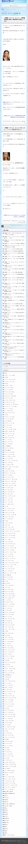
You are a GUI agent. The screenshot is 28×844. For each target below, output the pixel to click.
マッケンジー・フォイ (8, 703)
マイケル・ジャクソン (8, 695)
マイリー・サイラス (8, 699)
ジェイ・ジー (6, 539)
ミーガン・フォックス (8, 728)
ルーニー (6, 758)
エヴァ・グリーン (7, 441)
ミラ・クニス (6, 724)
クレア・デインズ (7, 489)
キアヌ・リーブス (7, 462)
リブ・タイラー (7, 751)
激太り (5, 820)
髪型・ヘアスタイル (8, 835)
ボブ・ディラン (7, 689)
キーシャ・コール (7, 475)
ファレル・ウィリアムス (9, 662)
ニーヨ (5, 631)
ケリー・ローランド (8, 510)
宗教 (5, 808)
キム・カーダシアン (8, 464)
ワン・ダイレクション (8, 780)
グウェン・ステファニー (9, 495)
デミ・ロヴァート (7, 602)
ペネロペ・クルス (7, 687)
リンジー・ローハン (8, 755)
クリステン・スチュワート (9, 485)
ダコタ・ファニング (8, 589)
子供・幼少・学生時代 (8, 803)
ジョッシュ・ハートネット (9, 564)
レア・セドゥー (7, 760)
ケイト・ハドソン (7, 502)
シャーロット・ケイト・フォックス (11, 531)
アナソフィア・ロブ (8, 387)
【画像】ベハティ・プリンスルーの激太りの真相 (13, 256)
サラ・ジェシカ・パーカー (9, 514)
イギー (5, 414)
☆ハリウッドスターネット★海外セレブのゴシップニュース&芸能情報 (13, 841)
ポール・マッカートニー (9, 691)
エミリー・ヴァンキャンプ (9, 429)
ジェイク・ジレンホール (9, 535)
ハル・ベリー (6, 643)
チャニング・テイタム (8, 593)
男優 (5, 824)
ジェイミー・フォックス (9, 537)
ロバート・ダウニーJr (8, 776)
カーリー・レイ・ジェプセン (10, 460)
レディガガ (6, 768)
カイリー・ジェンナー (8, 454)
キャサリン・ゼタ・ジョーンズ (10, 466)
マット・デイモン (7, 706)
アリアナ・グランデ (8, 391)
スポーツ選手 (6, 574)
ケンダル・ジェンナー (8, 512)
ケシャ (5, 506)
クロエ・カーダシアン (8, 491)
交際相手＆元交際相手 (8, 793)
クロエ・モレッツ (7, 493)
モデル (5, 739)
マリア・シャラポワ (8, 712)
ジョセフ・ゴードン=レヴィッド (10, 562)
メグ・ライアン (7, 733)
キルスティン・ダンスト (9, 473)
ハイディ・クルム (7, 637)
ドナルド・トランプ (8, 614)
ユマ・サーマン (7, 743)
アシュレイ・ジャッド (8, 381)
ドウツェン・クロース (8, 612)
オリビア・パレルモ (8, 448)
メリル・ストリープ (8, 735)
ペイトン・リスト (7, 685)
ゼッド (5, 581)
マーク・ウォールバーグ (9, 716)
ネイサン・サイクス (8, 633)
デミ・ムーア (6, 599)
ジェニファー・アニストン (9, 547)
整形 (23, 121)
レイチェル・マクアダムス (9, 764)
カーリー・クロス (7, 458)
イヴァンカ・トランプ (8, 416)
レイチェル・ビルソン (8, 762)
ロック (5, 774)
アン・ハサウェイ (7, 410)
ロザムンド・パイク (8, 772)
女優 (5, 801)
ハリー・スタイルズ (8, 641)
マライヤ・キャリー (17, 121)
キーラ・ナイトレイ (8, 477)
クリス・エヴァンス (8, 487)
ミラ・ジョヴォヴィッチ (9, 726)
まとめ (5, 377)
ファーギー (6, 664)
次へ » (9, 226)
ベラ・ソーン (6, 683)
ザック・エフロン (7, 518)
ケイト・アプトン (7, 500)
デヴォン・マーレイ (8, 606)
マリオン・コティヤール (9, 714)
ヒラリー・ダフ (7, 654)
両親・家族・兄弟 (7, 791)
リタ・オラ (6, 749)
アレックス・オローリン (9, 400)
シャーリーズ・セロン (8, 529)
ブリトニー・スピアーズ (9, 668)
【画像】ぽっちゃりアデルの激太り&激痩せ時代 (13, 251)
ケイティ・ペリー (7, 497)
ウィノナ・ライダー (8, 418)
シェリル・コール (7, 522)
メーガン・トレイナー (8, 737)
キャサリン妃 (6, 468)
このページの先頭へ (22, 841)
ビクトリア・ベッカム (8, 656)
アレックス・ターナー (8, 402)
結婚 (5, 832)
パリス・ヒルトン (7, 645)
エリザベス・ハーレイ (8, 433)
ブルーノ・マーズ (7, 670)
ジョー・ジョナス (7, 570)
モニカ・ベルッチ (7, 741)
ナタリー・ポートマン (8, 618)
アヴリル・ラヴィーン (8, 412)
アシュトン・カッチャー (9, 379)
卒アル (5, 797)
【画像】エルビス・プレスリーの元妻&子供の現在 (14, 277)
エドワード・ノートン (8, 423)
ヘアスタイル (6, 676)
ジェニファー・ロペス (8, 550)
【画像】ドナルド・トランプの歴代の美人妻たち (13, 303)
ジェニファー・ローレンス (9, 552)
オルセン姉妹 (6, 450)
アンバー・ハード (7, 408)
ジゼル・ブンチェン (8, 556)
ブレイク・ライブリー (8, 672)
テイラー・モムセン (8, 597)
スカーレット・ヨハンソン (9, 572)
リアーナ (6, 747)
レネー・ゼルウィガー (8, 770)
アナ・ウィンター (7, 389)
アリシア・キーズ (7, 393)
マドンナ (6, 708)
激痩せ (5, 822)
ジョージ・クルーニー (8, 568)
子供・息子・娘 (7, 805)
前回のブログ (6, 102)
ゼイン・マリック (7, 579)
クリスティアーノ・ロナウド (10, 479)
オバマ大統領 (6, 445)
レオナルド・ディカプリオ (9, 766)
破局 (5, 828)
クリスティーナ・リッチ (9, 483)
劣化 (5, 795)
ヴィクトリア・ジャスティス (10, 785)
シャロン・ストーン (8, 527)
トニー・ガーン (7, 608)
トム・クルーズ (7, 610)
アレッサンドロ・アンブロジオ (10, 404)
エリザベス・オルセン (8, 431)
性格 (5, 810)
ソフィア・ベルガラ (8, 585)
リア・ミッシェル (7, 745)
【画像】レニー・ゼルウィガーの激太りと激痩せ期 (14, 243)
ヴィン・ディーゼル (8, 789)
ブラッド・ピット (7, 666)
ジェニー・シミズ (7, 554)
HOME (2, 9)
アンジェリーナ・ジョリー (9, 406)
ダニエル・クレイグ (8, 591)
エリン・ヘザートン (8, 435)
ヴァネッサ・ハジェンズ (9, 783)
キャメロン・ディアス (8, 470)
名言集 (5, 799)
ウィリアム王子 (7, 421)
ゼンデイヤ (6, 583)
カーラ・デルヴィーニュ (9, 456)
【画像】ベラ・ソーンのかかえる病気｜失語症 (13, 248)
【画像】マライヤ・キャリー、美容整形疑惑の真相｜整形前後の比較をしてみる (14, 19)
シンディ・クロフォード (9, 533)
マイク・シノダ (7, 693)
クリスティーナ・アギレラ (9, 481)
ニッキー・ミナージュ (8, 629)
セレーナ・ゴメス (7, 577)
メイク (5, 731)
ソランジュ (6, 587)
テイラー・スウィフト (8, 595)
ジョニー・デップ (7, 566)
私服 (5, 830)
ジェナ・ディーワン (8, 545)
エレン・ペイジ (7, 439)
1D (4, 373)
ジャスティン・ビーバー (9, 558)
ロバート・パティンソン (9, 778)
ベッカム (6, 679)
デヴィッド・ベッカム (8, 604)
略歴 (5, 826)
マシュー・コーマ (7, 701)
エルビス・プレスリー (8, 437)
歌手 (24, 222)
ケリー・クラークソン (8, 508)
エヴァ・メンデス (7, 443)
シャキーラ (6, 525)
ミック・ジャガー (7, 718)
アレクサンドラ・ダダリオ (9, 396)
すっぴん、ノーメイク (18, 220)
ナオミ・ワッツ (7, 616)
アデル (5, 383)
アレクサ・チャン (7, 398)
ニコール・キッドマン (8, 624)
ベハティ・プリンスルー (9, 681)
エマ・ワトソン (7, 427)
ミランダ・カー (7, 722)
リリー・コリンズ (7, 753)
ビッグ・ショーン (7, 658)
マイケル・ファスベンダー (9, 697)
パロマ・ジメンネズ (8, 647)
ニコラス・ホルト (7, 622)
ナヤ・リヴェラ (7, 620)
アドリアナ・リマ (7, 385)
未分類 (5, 814)
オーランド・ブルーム (8, 452)
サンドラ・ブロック (8, 516)
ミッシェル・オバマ (8, 720)
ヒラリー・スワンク (8, 651)
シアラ (5, 520)
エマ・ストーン (7, 425)
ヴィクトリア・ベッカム (9, 787)
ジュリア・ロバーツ (8, 560)
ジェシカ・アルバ (7, 541)
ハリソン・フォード (8, 639)
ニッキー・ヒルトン (8, 626)
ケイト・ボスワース (8, 504)
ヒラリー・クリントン (8, 649)
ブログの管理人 (7, 674)
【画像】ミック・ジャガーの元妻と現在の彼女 (13, 272)
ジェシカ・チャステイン (9, 543)
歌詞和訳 (6, 818)
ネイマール (6, 635)
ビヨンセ (6, 660)
